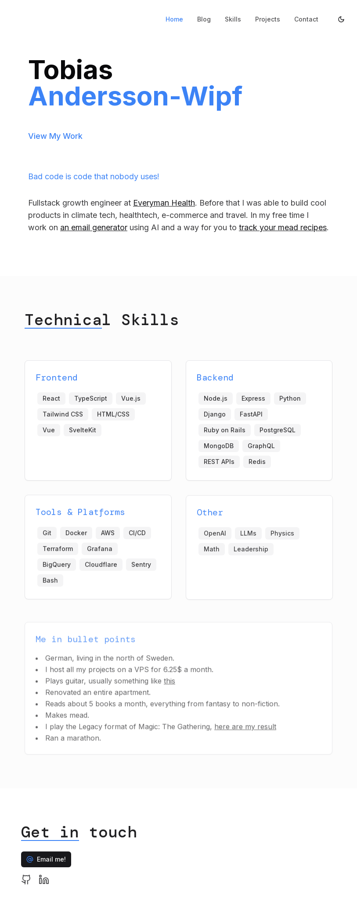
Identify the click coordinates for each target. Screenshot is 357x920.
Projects (267, 19)
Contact (306, 19)
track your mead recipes (283, 227)
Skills (233, 19)
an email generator (93, 227)
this (169, 685)
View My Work (55, 136)
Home (174, 19)
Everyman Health (164, 202)
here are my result (245, 731)
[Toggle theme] (341, 19)
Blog (204, 19)
